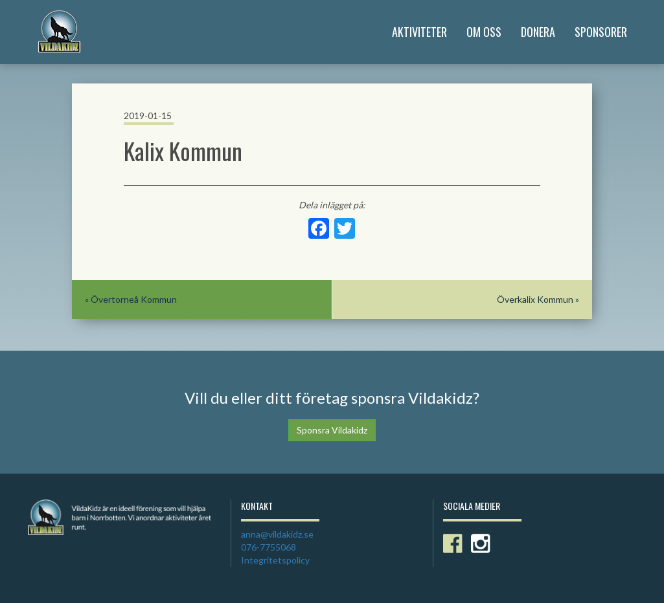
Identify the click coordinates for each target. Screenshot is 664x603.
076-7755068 (268, 547)
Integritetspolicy (275, 559)
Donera (538, 31)
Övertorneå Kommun (134, 299)
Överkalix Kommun (535, 299)
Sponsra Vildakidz (332, 429)
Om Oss (483, 31)
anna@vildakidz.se (277, 534)
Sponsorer (601, 31)
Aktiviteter (419, 31)
